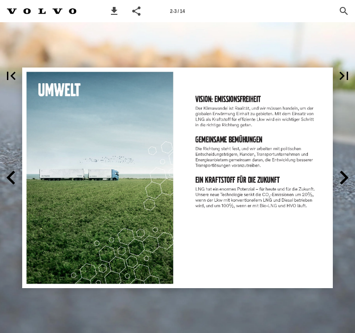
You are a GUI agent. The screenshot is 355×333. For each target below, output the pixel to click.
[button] (114, 11)
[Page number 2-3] (177, 11)
